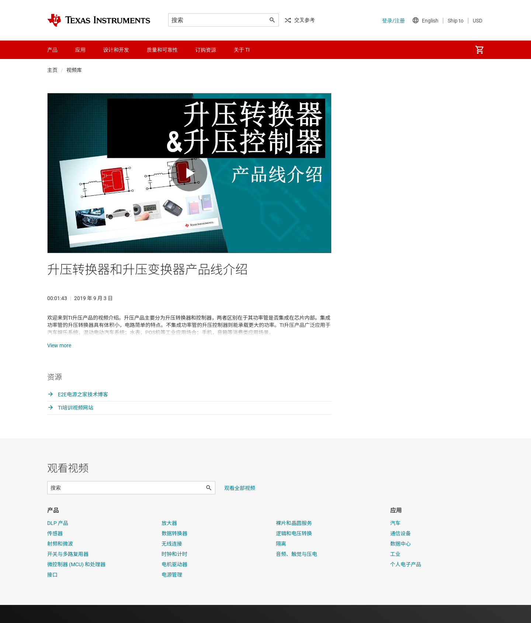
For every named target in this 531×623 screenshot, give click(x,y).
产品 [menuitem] (52, 50)
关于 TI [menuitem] (242, 50)
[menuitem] (479, 50)
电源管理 (172, 593)
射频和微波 (60, 562)
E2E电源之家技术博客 (77, 412)
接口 (52, 593)
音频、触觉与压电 (296, 572)
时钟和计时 (174, 572)
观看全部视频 (239, 506)
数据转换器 (174, 551)
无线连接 (172, 562)
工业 (395, 572)
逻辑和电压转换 (294, 551)
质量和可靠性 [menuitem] (162, 50)
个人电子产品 (405, 582)
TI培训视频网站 (70, 426)
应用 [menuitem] (80, 50)
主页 (52, 70)
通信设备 (400, 551)
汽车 (395, 541)
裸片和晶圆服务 (294, 541)
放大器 (169, 541)
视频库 (74, 70)
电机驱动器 (174, 582)
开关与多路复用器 (67, 572)
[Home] (98, 20)
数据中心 (400, 562)
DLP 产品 (57, 541)
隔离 (281, 562)
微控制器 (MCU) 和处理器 (76, 582)
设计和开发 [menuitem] (116, 50)
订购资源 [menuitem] (205, 50)
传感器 (55, 551)
